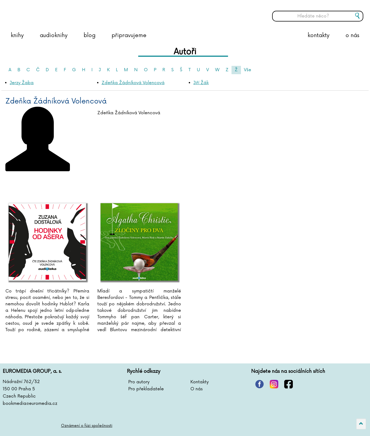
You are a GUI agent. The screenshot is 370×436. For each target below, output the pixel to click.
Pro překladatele (146, 389)
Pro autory (139, 382)
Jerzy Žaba (22, 82)
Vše (247, 70)
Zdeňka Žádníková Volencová (133, 82)
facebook (288, 384)
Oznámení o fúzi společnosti (86, 425)
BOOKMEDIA (58, 12)
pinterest (259, 384)
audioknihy (53, 35)
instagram (274, 384)
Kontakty (199, 382)
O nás (196, 389)
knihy (17, 35)
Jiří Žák (201, 82)
